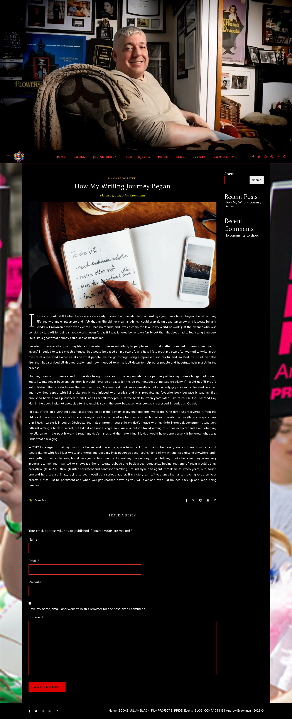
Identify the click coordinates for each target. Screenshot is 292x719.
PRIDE (163, 157)
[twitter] (259, 157)
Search (229, 174)
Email (34, 561)
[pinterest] (272, 157)
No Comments (135, 195)
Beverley (39, 500)
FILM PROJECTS (137, 157)
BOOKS (79, 157)
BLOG (180, 157)
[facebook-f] (253, 157)
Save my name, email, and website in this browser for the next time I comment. (87, 609)
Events (199, 157)
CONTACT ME (225, 157)
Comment (36, 617)
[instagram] (265, 157)
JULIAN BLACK (105, 157)
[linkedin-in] (278, 157)
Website (35, 582)
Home (61, 157)
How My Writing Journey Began (242, 204)
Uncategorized (122, 178)
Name (34, 539)
